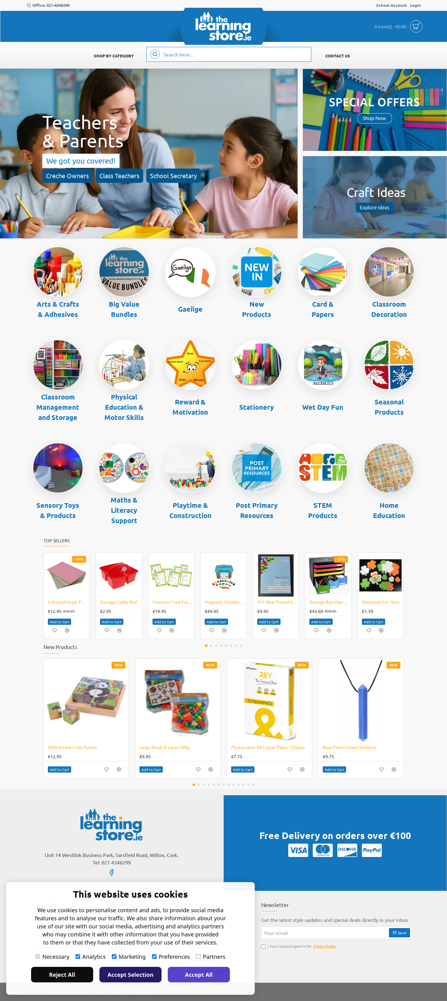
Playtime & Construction (190, 510)
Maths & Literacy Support (124, 510)
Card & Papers (323, 309)
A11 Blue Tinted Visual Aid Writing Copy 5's (277, 602)
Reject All (62, 974)
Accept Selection (130, 974)
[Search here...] (155, 54)
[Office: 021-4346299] (48, 5)
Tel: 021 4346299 (112, 862)
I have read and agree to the (299, 946)
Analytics (90, 956)
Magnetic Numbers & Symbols (225, 602)
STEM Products (322, 510)
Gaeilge (190, 309)
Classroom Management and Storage (57, 407)
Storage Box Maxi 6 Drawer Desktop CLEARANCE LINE (329, 602)
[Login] (415, 5)
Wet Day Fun (322, 407)
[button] (59, 622)
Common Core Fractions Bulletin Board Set (173, 602)
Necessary (52, 956)
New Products (256, 309)
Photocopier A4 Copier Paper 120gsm (268, 747)
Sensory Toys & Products (57, 510)
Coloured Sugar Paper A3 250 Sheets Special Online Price (68, 602)
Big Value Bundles (124, 309)
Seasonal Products (389, 407)
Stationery (256, 407)
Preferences (171, 956)
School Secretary (173, 175)
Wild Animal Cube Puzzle (72, 747)
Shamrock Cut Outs (380, 602)
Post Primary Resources (257, 510)
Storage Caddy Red (118, 602)
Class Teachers (119, 175)
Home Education (389, 510)
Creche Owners (67, 175)
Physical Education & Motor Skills (124, 407)
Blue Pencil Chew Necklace (349, 747)
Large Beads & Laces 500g (164, 747)
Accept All (199, 974)
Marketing (129, 956)
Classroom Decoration (389, 309)
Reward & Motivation (190, 407)
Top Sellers (56, 540)
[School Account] (391, 5)
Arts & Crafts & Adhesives (58, 309)
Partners (210, 956)
